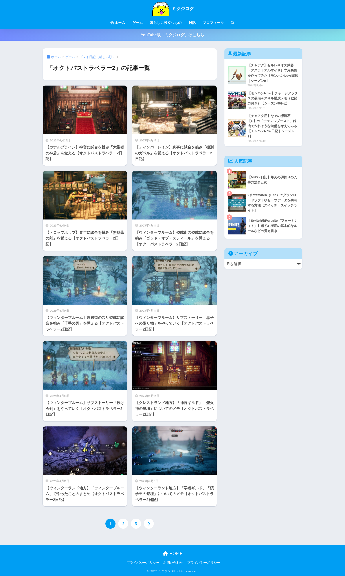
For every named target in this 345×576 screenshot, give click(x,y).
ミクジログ (172, 8)
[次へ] (149, 524)
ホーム (117, 23)
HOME (172, 553)
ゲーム (137, 23)
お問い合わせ (173, 563)
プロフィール (213, 23)
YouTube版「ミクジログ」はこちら (172, 35)
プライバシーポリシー (143, 563)
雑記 (192, 23)
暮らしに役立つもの (166, 23)
